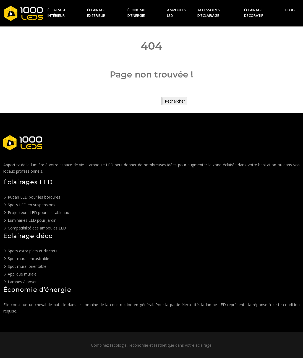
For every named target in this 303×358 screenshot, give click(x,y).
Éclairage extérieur (96, 13)
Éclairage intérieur (57, 13)
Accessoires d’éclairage (208, 13)
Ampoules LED (176, 13)
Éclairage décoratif (253, 13)
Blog (290, 10)
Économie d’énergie (136, 13)
